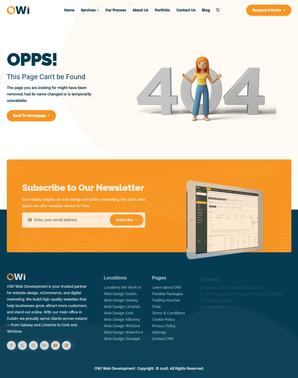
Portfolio (162, 10)
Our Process (115, 10)
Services (88, 10)
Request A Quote (268, 10)
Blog (206, 10)
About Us (140, 10)
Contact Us (185, 10)
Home (69, 10)
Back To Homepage (31, 116)
